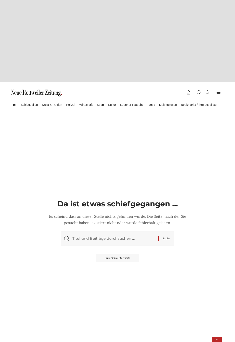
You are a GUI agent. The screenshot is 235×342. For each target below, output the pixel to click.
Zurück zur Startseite (117, 171)
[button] (189, 6)
